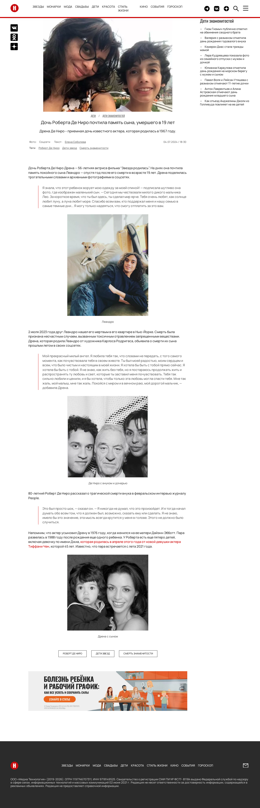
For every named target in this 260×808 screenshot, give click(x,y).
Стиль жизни (123, 8)
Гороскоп (174, 6)
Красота (108, 6)
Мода (68, 6)
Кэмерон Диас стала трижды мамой (221, 48)
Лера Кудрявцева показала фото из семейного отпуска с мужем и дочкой (224, 58)
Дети (95, 6)
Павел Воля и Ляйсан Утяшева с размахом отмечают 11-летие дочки (224, 81)
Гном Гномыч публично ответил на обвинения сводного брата (223, 30)
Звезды (38, 6)
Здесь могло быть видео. (192, 8)
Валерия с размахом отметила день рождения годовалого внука (223, 39)
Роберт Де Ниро (49, 148)
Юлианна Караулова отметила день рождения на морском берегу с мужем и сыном (223, 71)
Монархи (54, 6)
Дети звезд (69, 148)
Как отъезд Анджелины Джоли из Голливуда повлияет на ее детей (224, 102)
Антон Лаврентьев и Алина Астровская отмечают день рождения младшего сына (220, 92)
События (157, 6)
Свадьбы (82, 6)
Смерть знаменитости (94, 148)
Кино (144, 6)
